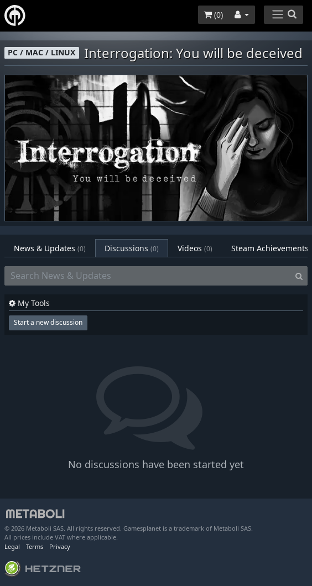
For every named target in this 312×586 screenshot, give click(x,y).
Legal (12, 546)
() (213, 14)
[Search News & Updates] (147, 276)
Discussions (132, 248)
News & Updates (50, 248)
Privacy (59, 546)
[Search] (299, 276)
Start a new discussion (48, 322)
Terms (34, 546)
